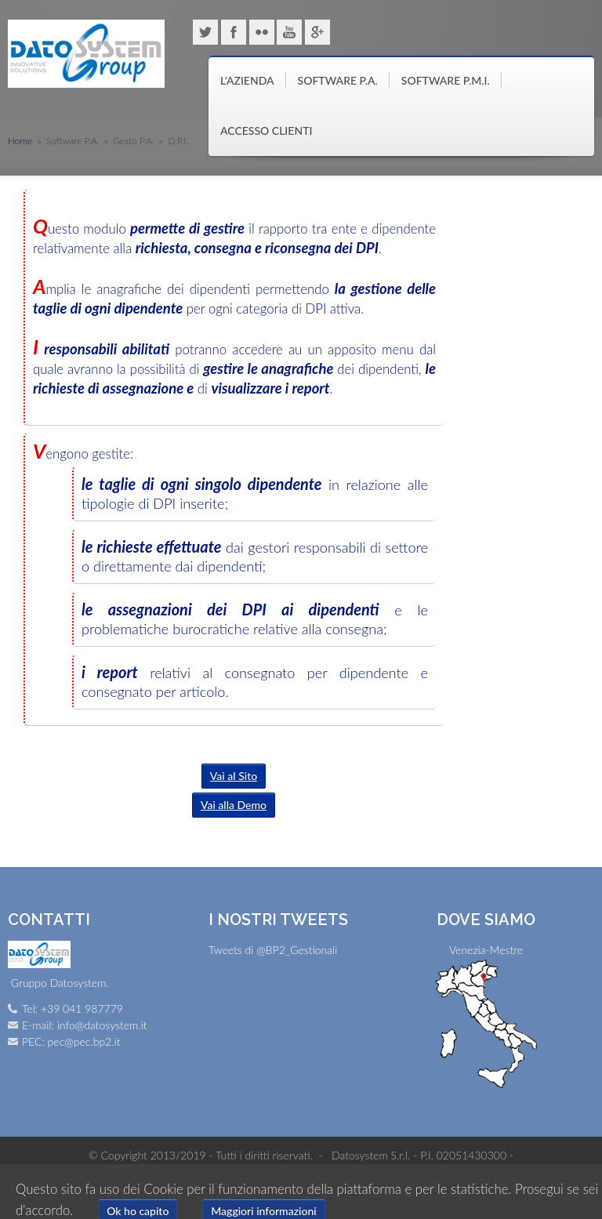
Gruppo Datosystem (86, 54)
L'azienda (247, 80)
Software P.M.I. (445, 80)
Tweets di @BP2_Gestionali (273, 949)
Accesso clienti (266, 130)
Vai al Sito (233, 775)
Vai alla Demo (234, 804)
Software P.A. (338, 80)
